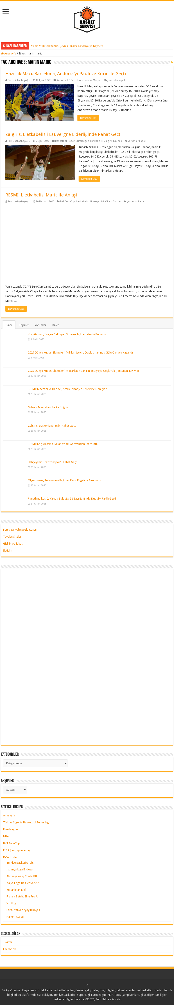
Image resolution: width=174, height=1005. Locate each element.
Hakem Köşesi (15, 916)
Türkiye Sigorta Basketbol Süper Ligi (26, 822)
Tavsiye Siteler (12, 536)
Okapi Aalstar (113, 201)
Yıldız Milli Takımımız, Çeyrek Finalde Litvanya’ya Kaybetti (67, 45)
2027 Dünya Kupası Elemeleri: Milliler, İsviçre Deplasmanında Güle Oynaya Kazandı (80, 352)
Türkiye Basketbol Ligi (20, 862)
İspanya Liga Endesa (20, 869)
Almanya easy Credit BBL (22, 876)
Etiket (55, 325)
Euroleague (82, 141)
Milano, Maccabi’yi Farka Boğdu (48, 407)
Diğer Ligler (10, 857)
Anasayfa (8, 53)
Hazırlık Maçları (92, 80)
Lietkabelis (96, 141)
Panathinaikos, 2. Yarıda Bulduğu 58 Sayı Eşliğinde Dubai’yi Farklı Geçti (72, 498)
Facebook (9, 949)
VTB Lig (11, 903)
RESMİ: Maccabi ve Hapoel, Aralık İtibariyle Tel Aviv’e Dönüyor (67, 389)
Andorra (61, 80)
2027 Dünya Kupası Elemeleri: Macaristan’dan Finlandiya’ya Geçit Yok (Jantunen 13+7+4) (83, 370)
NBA (6, 836)
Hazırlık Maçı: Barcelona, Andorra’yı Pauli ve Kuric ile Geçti (65, 73)
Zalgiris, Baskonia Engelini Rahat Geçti (52, 425)
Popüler (24, 325)
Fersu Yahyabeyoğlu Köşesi (20, 529)
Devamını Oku (88, 117)
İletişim (7, 550)
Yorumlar (40, 325)
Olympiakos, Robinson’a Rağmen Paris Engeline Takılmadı (64, 480)
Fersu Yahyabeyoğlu (19, 80)
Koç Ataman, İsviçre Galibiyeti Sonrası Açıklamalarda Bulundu (67, 334)
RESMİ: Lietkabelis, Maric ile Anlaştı (42, 195)
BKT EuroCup (67, 201)
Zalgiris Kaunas (113, 141)
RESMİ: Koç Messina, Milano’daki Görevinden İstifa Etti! (62, 444)
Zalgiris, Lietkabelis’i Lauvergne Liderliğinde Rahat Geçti (63, 134)
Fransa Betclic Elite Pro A (22, 896)
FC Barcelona (74, 80)
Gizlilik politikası (13, 543)
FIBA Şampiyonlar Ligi (17, 850)
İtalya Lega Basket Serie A (23, 883)
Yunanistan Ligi (16, 889)
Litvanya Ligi (97, 201)
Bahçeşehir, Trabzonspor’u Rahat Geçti (52, 462)
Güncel (9, 325)
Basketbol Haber (65, 141)
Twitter (7, 942)
